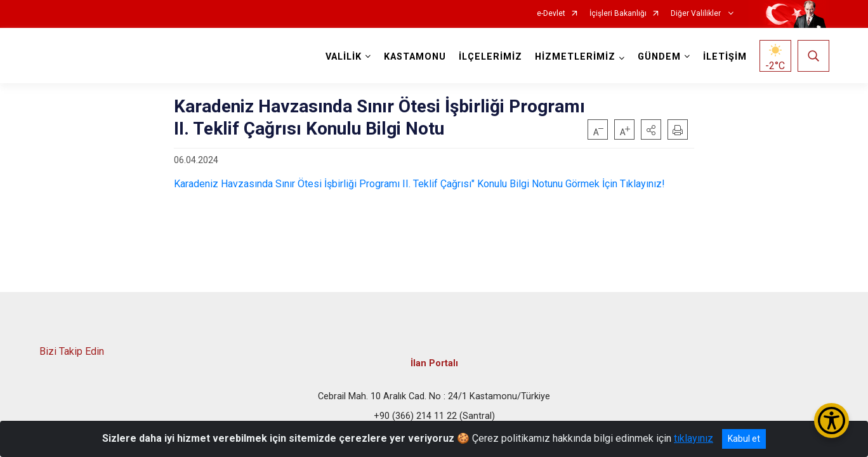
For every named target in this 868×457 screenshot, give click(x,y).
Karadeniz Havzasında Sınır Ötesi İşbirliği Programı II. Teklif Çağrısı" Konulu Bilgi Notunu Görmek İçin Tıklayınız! (419, 184)
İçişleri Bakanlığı (618, 14)
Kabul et (744, 439)
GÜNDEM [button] (659, 56)
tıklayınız (693, 438)
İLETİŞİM (725, 56)
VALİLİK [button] (344, 56)
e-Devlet (551, 14)
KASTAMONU (415, 56)
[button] (651, 129)
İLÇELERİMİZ (490, 56)
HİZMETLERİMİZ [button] (575, 56)
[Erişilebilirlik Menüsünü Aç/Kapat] (831, 420)
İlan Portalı (434, 363)
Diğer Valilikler (697, 14)
